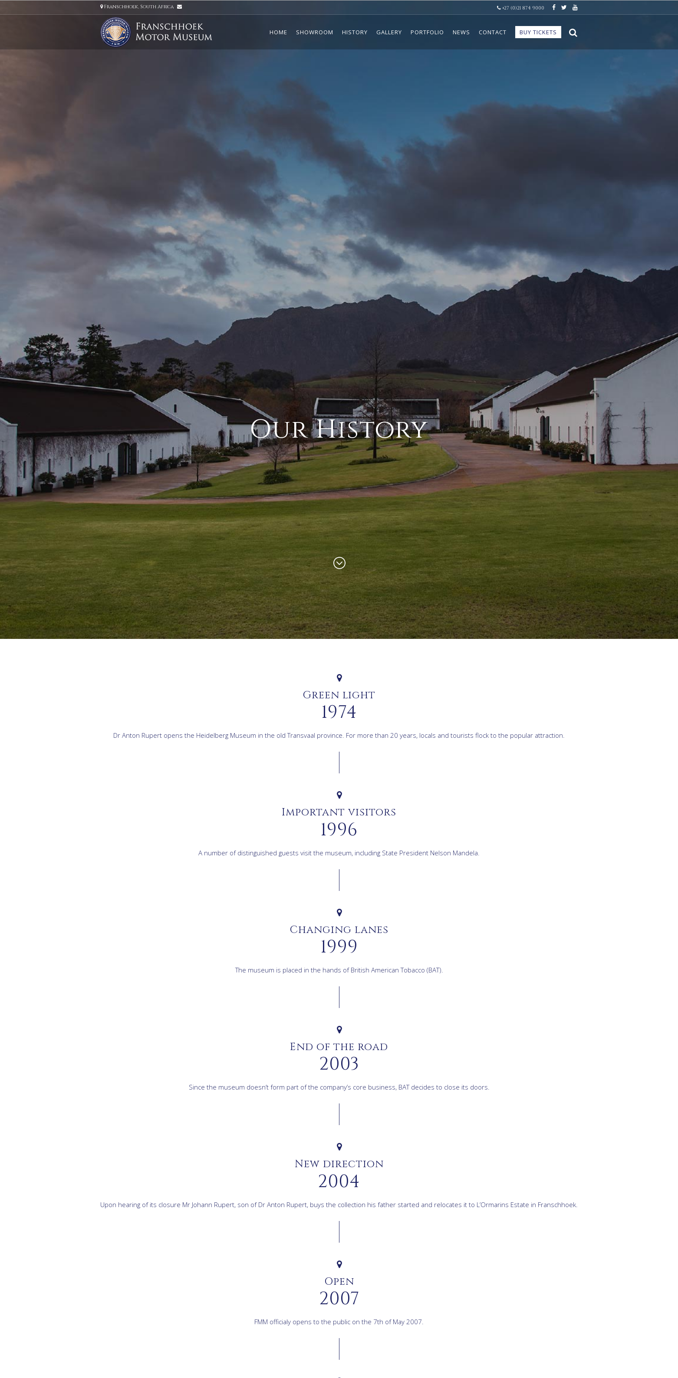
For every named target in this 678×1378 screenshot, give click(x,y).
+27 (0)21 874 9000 (521, 8)
